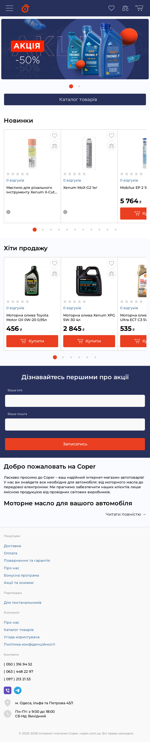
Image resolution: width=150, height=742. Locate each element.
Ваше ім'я (15, 390)
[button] (71, 86)
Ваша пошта (17, 414)
